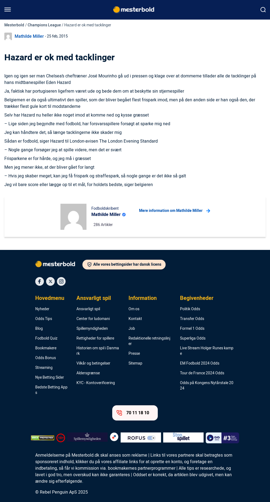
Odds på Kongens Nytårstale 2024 (206, 385)
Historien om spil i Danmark (97, 351)
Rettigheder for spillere (95, 338)
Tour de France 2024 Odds (202, 373)
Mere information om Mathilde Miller (174, 211)
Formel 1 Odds (192, 328)
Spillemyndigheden (92, 328)
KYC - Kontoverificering (95, 383)
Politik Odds (190, 309)
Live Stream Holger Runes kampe (206, 351)
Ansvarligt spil (93, 298)
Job (131, 328)
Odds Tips (43, 319)
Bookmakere (45, 348)
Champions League (44, 25)
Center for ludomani (93, 319)
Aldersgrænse (88, 373)
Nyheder (42, 309)
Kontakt (135, 319)
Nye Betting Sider (49, 377)
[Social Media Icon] (39, 281)
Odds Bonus (45, 358)
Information (142, 298)
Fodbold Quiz (46, 338)
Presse (134, 353)
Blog (39, 328)
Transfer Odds (192, 319)
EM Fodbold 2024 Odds (199, 363)
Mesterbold (14, 25)
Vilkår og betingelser (93, 363)
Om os (133, 309)
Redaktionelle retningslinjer (149, 341)
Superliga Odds (192, 338)
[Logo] (58, 265)
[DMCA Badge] (42, 437)
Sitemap (135, 363)
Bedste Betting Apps (51, 390)
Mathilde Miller (29, 36)
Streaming (44, 368)
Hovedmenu (49, 298)
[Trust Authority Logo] (87, 437)
